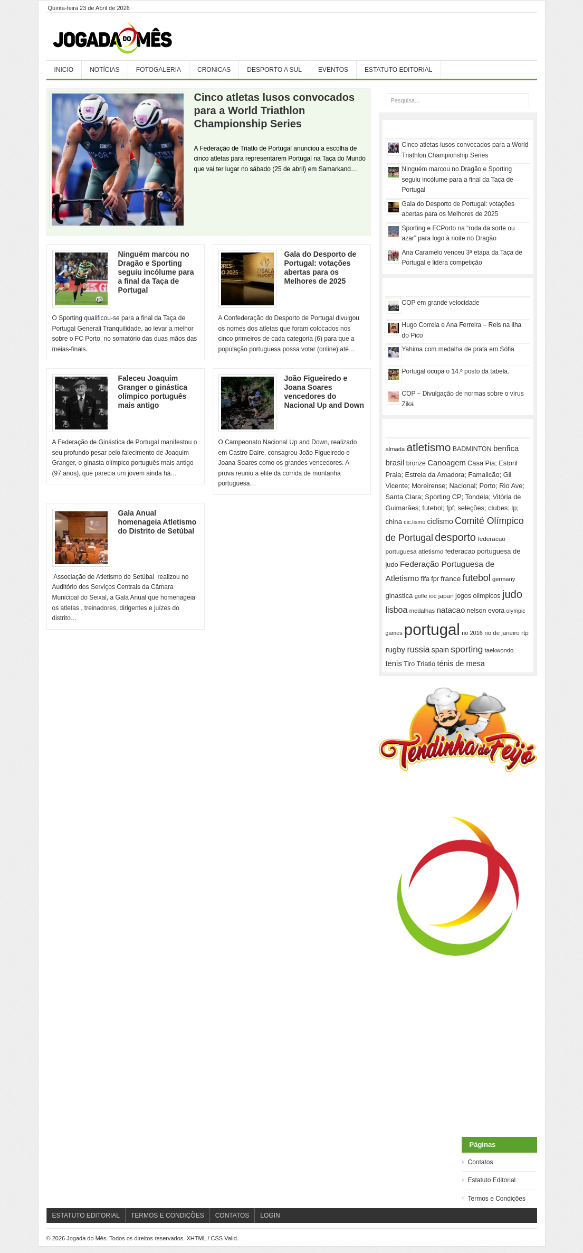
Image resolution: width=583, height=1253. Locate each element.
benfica (506, 448)
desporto (455, 537)
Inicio (64, 69)
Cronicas (214, 69)
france (451, 579)
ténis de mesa (461, 663)
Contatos (480, 1162)
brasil (395, 462)
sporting (467, 649)
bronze (416, 463)
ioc (432, 596)
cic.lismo (414, 522)
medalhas (422, 610)
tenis (394, 663)
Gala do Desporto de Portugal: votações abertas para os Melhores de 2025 (320, 267)
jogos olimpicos (477, 596)
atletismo (428, 447)
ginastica (399, 596)
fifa (425, 579)
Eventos (333, 69)
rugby (396, 649)
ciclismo (440, 521)
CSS (217, 1238)
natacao (450, 609)
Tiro (409, 664)
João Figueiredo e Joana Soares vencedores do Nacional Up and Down (324, 391)
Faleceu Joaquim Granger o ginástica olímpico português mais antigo (152, 391)
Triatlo (426, 664)
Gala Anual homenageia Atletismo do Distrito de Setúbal (157, 522)
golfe (421, 596)
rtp (525, 632)
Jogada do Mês (125, 39)
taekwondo (499, 650)
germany (503, 579)
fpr (435, 579)
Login (270, 1215)
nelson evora (486, 610)
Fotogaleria (158, 69)
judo (512, 594)
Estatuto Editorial (398, 69)
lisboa (397, 609)
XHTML (196, 1238)
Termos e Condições (496, 1198)
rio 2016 (472, 633)
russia (418, 649)
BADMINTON (472, 449)
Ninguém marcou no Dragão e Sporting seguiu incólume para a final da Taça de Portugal (156, 272)
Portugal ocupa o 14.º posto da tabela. (456, 371)
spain (440, 650)
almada (395, 449)
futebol (477, 578)
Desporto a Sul (274, 69)
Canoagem (446, 463)
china (394, 522)
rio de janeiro (501, 633)
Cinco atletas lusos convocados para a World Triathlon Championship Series (274, 110)
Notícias (105, 69)
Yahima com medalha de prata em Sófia (458, 349)
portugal (432, 629)
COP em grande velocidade (441, 302)
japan (446, 596)
